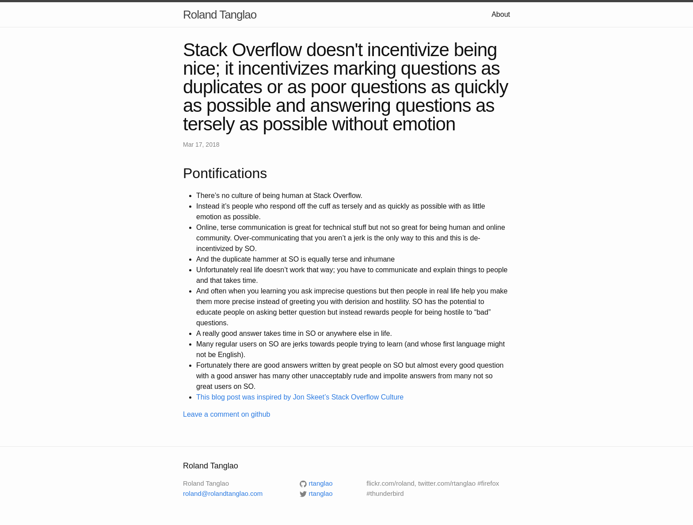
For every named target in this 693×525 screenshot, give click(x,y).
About (500, 14)
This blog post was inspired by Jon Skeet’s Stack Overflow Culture (300, 397)
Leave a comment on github (226, 414)
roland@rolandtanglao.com (223, 493)
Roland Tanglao (219, 14)
